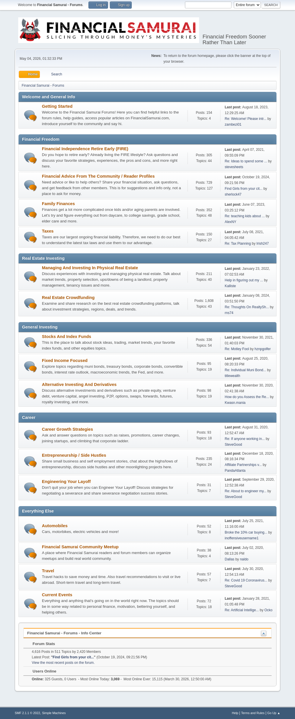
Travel (48, 570)
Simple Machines (54, 713)
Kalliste (230, 286)
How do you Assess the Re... (247, 397)
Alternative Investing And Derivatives (79, 384)
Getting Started (57, 106)
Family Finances (58, 203)
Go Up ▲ (273, 713)
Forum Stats (41, 644)
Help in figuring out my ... (244, 280)
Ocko (268, 610)
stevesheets (234, 167)
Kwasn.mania (235, 403)
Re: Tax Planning (238, 243)
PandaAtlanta (235, 471)
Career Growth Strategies (67, 429)
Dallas (229, 559)
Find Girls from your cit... (244, 189)
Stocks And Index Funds (66, 336)
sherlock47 (233, 194)
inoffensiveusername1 (242, 538)
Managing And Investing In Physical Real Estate (90, 267)
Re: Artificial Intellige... (242, 610)
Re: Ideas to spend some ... (246, 161)
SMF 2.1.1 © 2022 (27, 713)
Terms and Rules (252, 713)
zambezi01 (233, 124)
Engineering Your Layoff (66, 481)
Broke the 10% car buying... (246, 532)
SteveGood (233, 445)
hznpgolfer (263, 349)
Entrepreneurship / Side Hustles (74, 455)
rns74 (229, 313)
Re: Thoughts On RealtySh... (247, 307)
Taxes (47, 231)
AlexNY (230, 222)
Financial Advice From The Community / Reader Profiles (98, 176)
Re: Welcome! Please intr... (245, 119)
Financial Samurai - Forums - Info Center (64, 633)
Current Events (57, 594)
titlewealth (232, 376)
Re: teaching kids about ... (245, 216)
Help (235, 713)
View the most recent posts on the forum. (63, 663)
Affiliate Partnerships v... (243, 465)
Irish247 (262, 243)
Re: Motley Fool (237, 349)
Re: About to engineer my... (245, 491)
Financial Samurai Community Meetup (80, 547)
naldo (244, 559)
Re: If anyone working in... (245, 439)
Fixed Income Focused (65, 360)
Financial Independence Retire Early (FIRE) (85, 148)
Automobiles (55, 525)
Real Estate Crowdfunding (68, 297)
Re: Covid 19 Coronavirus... (246, 580)
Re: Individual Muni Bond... (245, 370)
